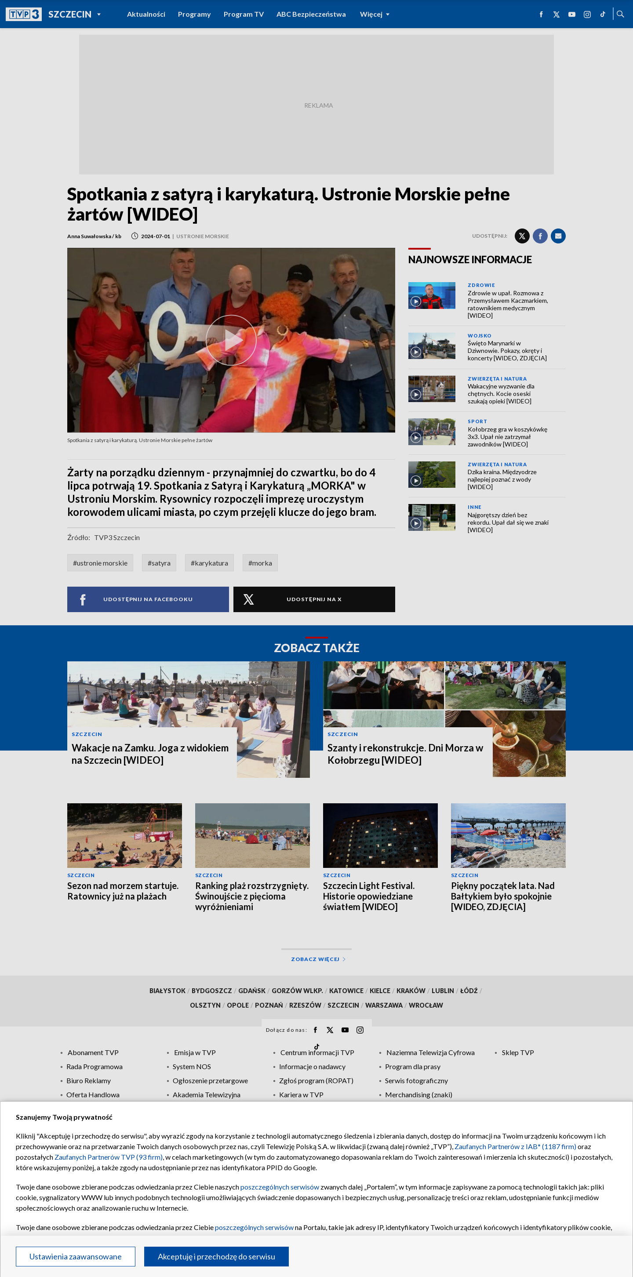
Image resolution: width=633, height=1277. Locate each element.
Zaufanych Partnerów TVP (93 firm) (109, 1157)
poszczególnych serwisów (279, 1187)
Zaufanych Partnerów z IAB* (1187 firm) (515, 1146)
